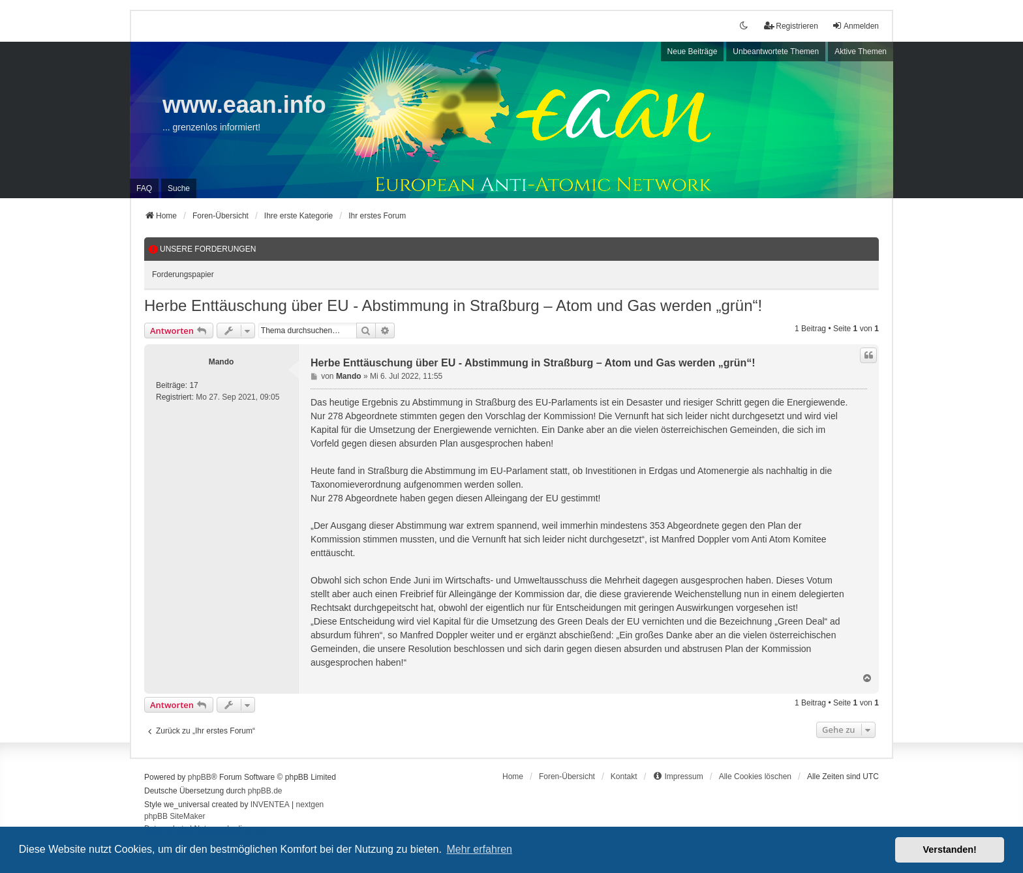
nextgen (310, 804)
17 (193, 385)
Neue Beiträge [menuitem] (692, 51)
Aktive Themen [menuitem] (860, 51)
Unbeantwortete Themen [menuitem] (776, 51)
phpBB (199, 777)
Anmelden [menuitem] (855, 26)
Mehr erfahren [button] (479, 849)
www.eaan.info (244, 104)
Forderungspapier (183, 274)
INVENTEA (270, 804)
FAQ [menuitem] (144, 188)
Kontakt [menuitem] (624, 776)
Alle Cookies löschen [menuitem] (755, 776)
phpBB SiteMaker (174, 816)
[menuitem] (677, 776)
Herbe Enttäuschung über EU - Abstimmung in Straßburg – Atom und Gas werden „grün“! (453, 305)
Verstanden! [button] (950, 849)
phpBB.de (265, 790)
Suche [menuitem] (179, 188)
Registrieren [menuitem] (791, 26)
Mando (221, 361)
